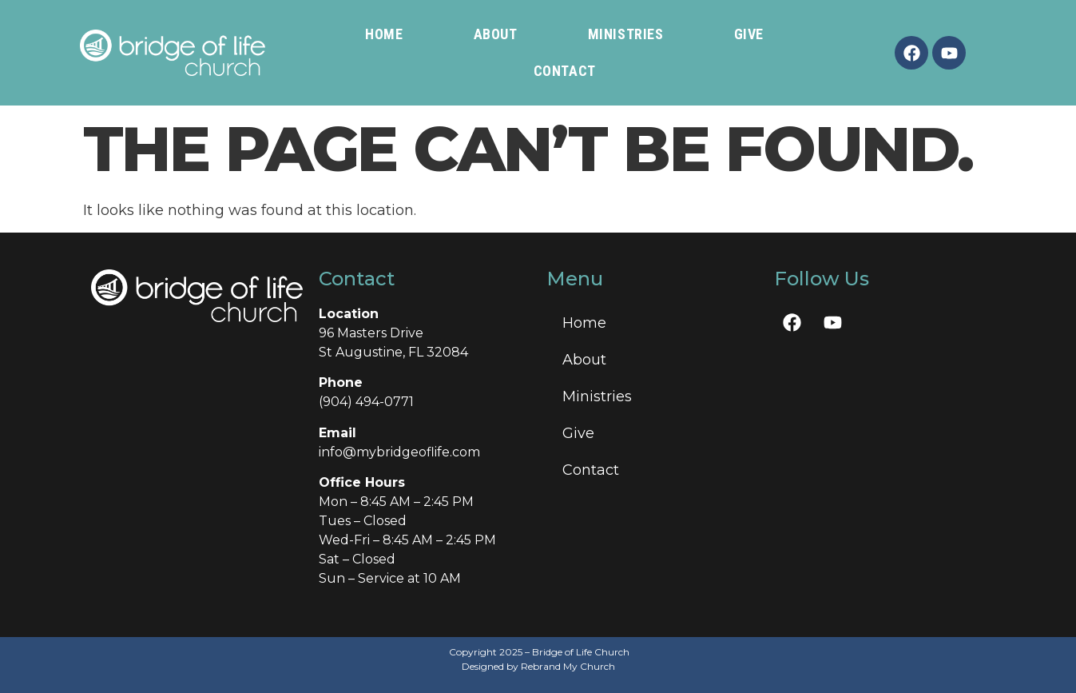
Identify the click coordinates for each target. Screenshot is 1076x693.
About (496, 34)
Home (384, 34)
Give (749, 34)
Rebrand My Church (568, 666)
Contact (565, 70)
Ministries (626, 34)
